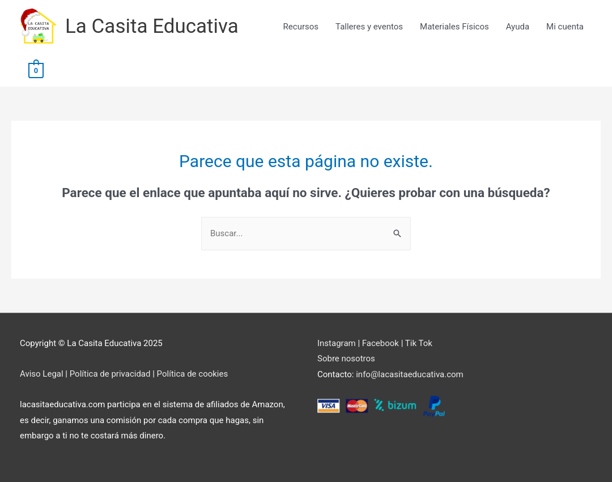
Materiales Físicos (454, 27)
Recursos (300, 27)
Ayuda (517, 27)
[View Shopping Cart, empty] (36, 70)
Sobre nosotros (346, 358)
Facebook (380, 343)
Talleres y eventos (369, 27)
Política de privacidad (110, 374)
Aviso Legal (41, 374)
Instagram (336, 343)
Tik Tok (418, 343)
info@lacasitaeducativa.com (410, 374)
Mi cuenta (565, 27)
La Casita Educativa (152, 26)
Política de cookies (192, 374)
